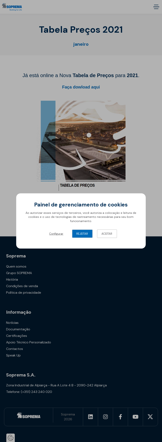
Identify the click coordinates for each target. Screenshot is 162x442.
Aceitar (106, 234)
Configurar (56, 234)
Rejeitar (82, 234)
